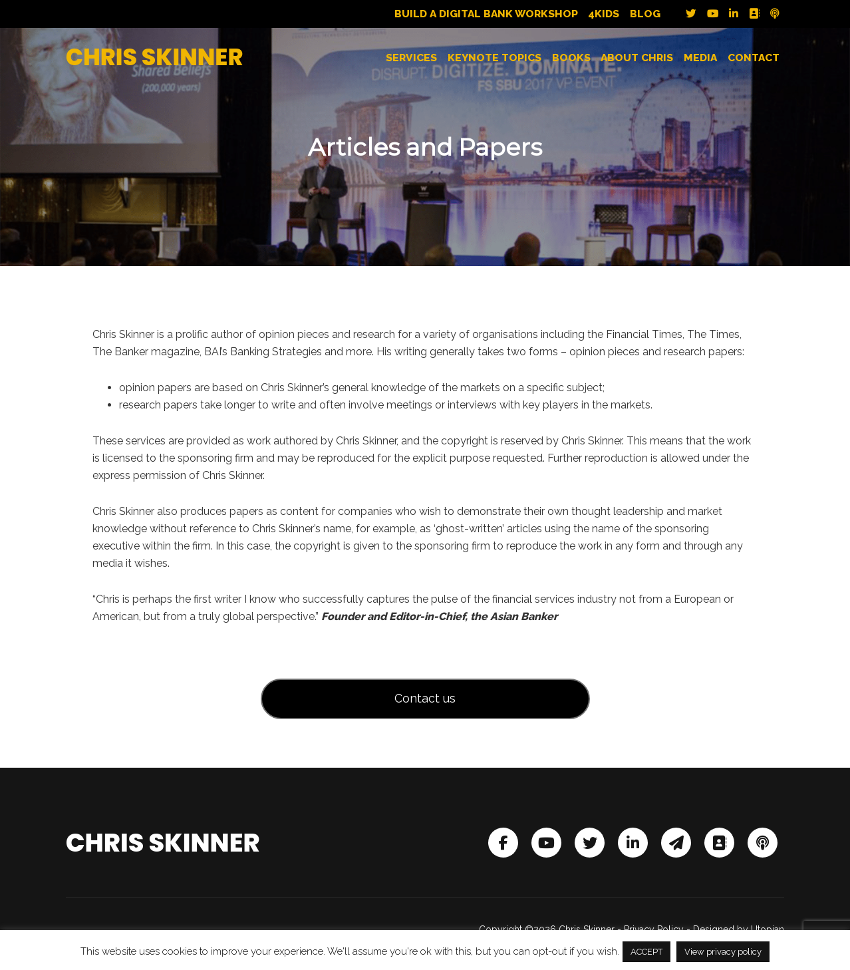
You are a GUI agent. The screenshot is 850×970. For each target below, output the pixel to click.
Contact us (425, 698)
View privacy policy (723, 952)
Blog (645, 14)
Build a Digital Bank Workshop (486, 14)
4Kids (603, 14)
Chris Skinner (154, 57)
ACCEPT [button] (646, 952)
